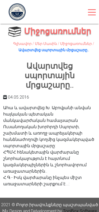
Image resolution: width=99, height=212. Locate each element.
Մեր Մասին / (47, 44)
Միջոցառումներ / (77, 44)
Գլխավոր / (24, 44)
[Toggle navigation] (92, 12)
